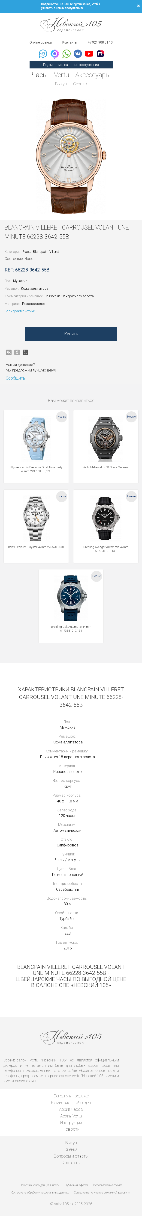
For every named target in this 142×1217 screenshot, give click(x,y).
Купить (71, 334)
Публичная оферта (76, 1186)
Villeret (54, 252)
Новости (71, 1130)
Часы (38, 75)
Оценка (71, 1150)
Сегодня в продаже (71, 1096)
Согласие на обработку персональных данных (40, 1193)
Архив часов (71, 1110)
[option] (71, 157)
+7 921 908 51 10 (100, 42)
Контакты (69, 42)
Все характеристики (20, 311)
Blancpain (40, 252)
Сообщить (15, 379)
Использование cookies (107, 1186)
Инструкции (71, 1123)
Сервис (80, 84)
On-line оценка (41, 42)
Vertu (61, 75)
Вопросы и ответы (71, 1157)
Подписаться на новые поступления (71, 65)
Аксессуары (94, 75)
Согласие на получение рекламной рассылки (102, 1193)
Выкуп (60, 84)
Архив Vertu (71, 1116)
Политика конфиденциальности (39, 1186)
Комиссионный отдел (71, 1103)
